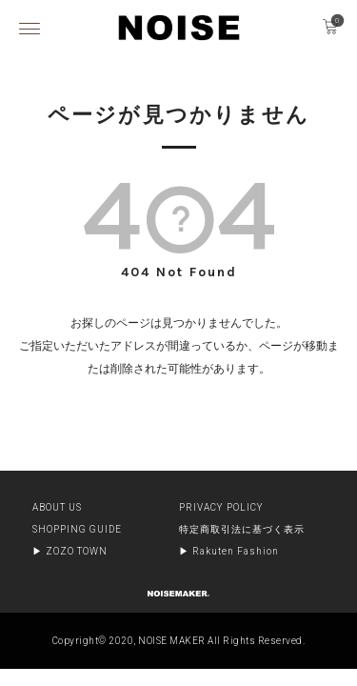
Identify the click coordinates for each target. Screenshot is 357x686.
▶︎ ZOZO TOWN (70, 551)
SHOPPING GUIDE (77, 529)
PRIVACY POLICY (221, 507)
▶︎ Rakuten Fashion (229, 551)
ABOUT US (57, 507)
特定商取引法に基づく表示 (242, 529)
